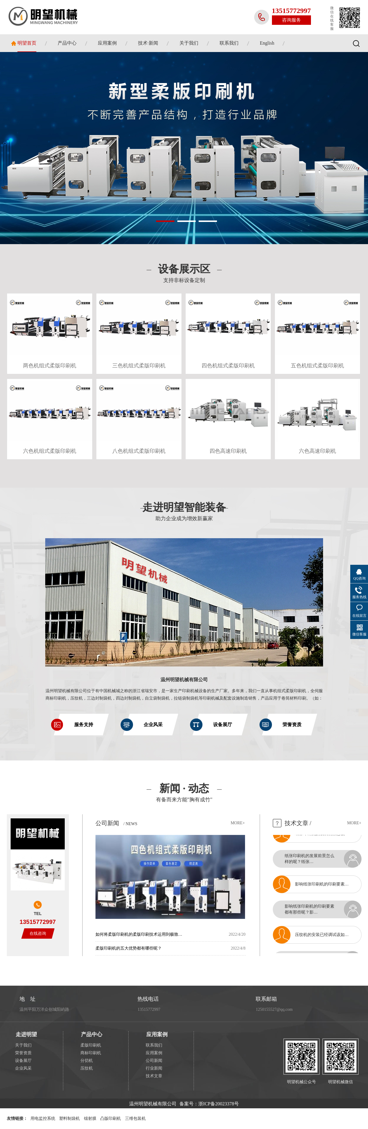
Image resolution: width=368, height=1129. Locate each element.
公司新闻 (107, 823)
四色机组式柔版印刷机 (228, 366)
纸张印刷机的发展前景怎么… (322, 836)
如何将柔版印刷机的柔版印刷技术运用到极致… (138, 934)
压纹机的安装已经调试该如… (322, 937)
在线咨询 (38, 933)
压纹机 (86, 1068)
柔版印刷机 (90, 1045)
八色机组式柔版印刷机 (139, 451)
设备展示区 (184, 274)
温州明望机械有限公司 (184, 679)
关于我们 (188, 43)
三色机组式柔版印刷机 (139, 366)
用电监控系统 (42, 1118)
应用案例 (107, 43)
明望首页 (26, 43)
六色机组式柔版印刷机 (49, 451)
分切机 (86, 1060)
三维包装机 (135, 1118)
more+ (238, 823)
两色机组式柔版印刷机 (49, 366)
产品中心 (67, 43)
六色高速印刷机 (317, 451)
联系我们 (229, 43)
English (267, 43)
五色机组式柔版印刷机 (317, 366)
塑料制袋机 (69, 1118)
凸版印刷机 (110, 1118)
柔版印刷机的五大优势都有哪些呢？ (128, 948)
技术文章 (296, 823)
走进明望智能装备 (184, 511)
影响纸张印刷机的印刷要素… (322, 887)
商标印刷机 (90, 1053)
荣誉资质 (23, 1053)
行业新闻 (154, 1068)
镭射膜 (90, 1118)
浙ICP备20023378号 (218, 1103)
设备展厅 (23, 1060)
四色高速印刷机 (228, 451)
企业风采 (23, 1068)
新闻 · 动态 (184, 793)
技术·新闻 (148, 43)
